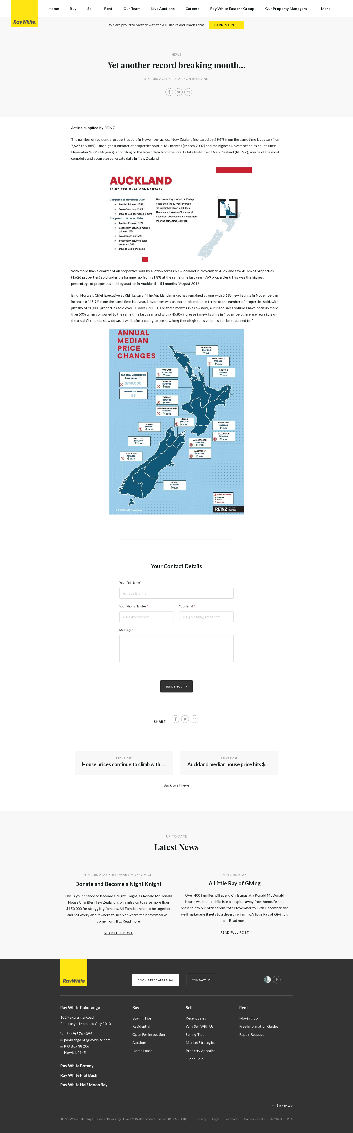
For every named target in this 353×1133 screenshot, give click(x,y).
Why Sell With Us (199, 1026)
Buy (135, 1007)
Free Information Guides (258, 1026)
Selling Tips (195, 1034)
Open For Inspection (148, 1034)
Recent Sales (196, 1018)
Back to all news (176, 785)
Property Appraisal (201, 1050)
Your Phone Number (133, 606)
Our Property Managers (286, 8)
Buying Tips (142, 1018)
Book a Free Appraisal (156, 980)
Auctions (139, 1042)
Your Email (186, 606)
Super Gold (195, 1059)
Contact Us (201, 980)
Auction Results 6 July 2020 (262, 1119)
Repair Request (251, 1034)
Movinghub (248, 1018)
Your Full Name (129, 582)
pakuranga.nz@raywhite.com (87, 1040)
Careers (192, 8)
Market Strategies (200, 1042)
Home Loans (142, 1050)
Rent (243, 1007)
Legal (215, 1119)
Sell (189, 1007)
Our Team (131, 8)
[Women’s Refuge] (267, 980)
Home (54, 8)
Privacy (202, 1119)
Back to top (285, 1105)
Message (125, 630)
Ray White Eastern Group (232, 8)
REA (290, 1119)
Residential (141, 1026)
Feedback (231, 1119)
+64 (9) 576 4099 (78, 1033)
